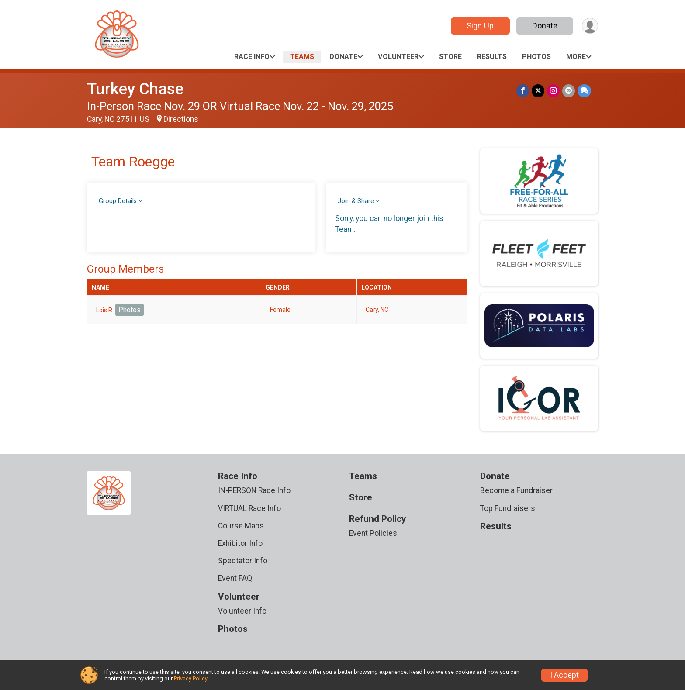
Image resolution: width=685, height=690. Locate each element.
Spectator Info (242, 560)
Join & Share (356, 201)
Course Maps (241, 525)
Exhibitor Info (240, 543)
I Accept (564, 675)
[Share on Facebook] (522, 90)
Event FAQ (235, 578)
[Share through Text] (584, 90)
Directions (180, 119)
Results (492, 56)
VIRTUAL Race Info (249, 508)
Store (450, 56)
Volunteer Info (242, 611)
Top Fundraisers (507, 508)
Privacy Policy (190, 678)
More (576, 56)
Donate (544, 25)
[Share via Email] (568, 90)
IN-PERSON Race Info (254, 490)
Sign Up (480, 25)
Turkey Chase (135, 88)
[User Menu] (590, 26)
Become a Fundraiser (516, 490)
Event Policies (373, 533)
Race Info (252, 56)
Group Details (118, 201)
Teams (302, 56)
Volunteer (398, 56)
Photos (536, 56)
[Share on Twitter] (538, 90)
